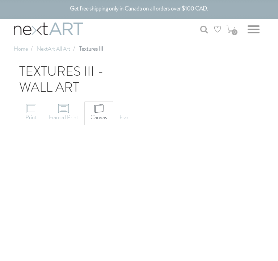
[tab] (31, 113)
